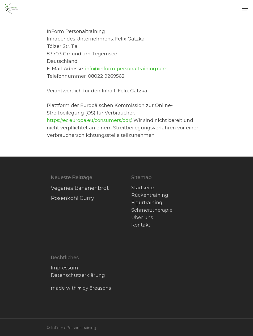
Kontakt (140, 225)
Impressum (64, 268)
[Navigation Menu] (245, 8)
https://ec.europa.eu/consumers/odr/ (89, 120)
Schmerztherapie (151, 210)
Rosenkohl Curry (72, 198)
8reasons (100, 288)
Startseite (142, 188)
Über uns (142, 217)
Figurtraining (146, 203)
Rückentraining (149, 195)
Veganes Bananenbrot (80, 188)
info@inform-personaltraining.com (126, 69)
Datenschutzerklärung (78, 275)
